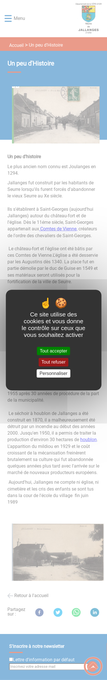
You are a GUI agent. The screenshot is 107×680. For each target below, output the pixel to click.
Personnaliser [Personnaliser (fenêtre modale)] (54, 373)
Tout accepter (53, 351)
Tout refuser (53, 362)
